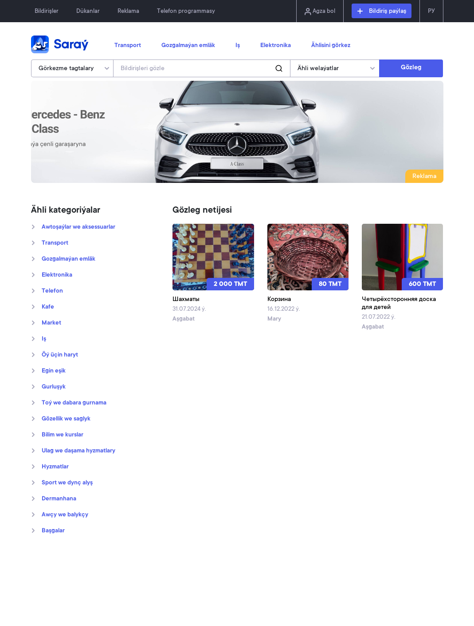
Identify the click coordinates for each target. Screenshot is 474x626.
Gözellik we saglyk (66, 419)
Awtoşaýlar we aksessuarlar (78, 227)
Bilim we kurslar (62, 435)
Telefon (52, 291)
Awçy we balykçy (65, 515)
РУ (431, 11)
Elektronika (275, 45)
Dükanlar (88, 11)
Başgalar (53, 531)
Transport (127, 45)
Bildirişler (47, 11)
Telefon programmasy (186, 11)
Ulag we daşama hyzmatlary (78, 451)
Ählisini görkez (330, 45)
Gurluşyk (54, 387)
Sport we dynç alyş (67, 483)
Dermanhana (59, 499)
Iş (237, 45)
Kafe (48, 307)
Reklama (128, 11)
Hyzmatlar (55, 467)
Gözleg (411, 67)
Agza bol (320, 11)
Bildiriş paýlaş (381, 11)
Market (51, 323)
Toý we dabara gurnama (74, 403)
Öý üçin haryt (60, 355)
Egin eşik (54, 371)
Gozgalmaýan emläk (188, 45)
